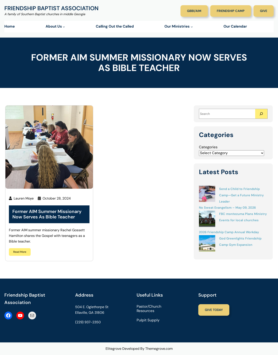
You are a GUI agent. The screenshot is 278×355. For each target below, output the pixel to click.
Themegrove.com (159, 348)
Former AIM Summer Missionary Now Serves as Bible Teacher (46, 214)
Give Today (214, 310)
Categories (208, 147)
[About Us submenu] (64, 27)
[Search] (261, 113)
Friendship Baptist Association (51, 8)
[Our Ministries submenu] (192, 27)
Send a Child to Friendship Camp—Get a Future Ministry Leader (241, 195)
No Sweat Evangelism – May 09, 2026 (227, 208)
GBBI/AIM (194, 11)
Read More (19, 252)
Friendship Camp (231, 11)
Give (263, 11)
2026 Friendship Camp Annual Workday (229, 232)
